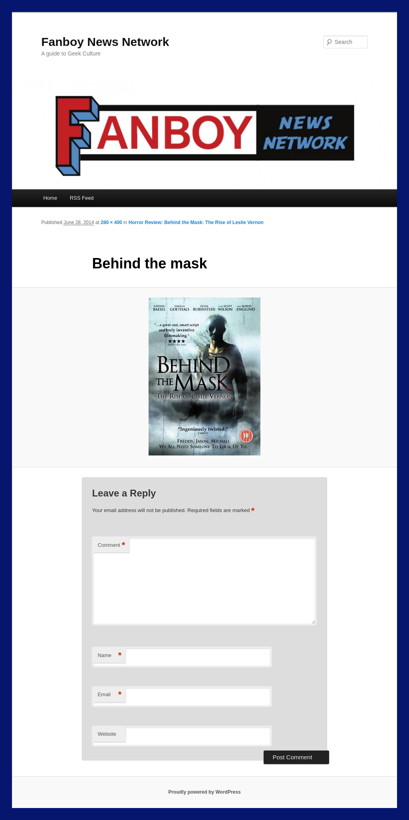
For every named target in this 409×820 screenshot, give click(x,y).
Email (109, 695)
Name (109, 655)
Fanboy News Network (105, 41)
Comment (111, 545)
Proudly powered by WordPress (204, 792)
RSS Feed (82, 198)
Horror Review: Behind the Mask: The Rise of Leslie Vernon (196, 222)
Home (50, 198)
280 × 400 (111, 222)
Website (106, 734)
